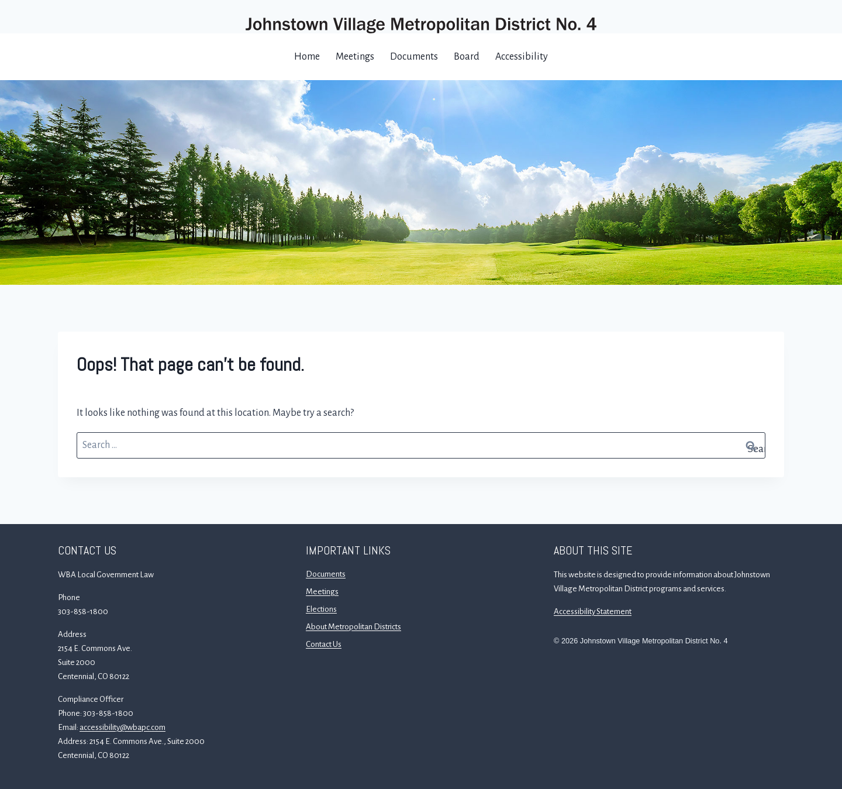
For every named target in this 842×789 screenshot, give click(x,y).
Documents (414, 56)
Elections (321, 609)
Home (307, 56)
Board (466, 56)
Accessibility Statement (593, 611)
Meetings (355, 56)
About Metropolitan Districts (353, 626)
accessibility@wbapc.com (122, 727)
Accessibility (521, 56)
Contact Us (323, 644)
